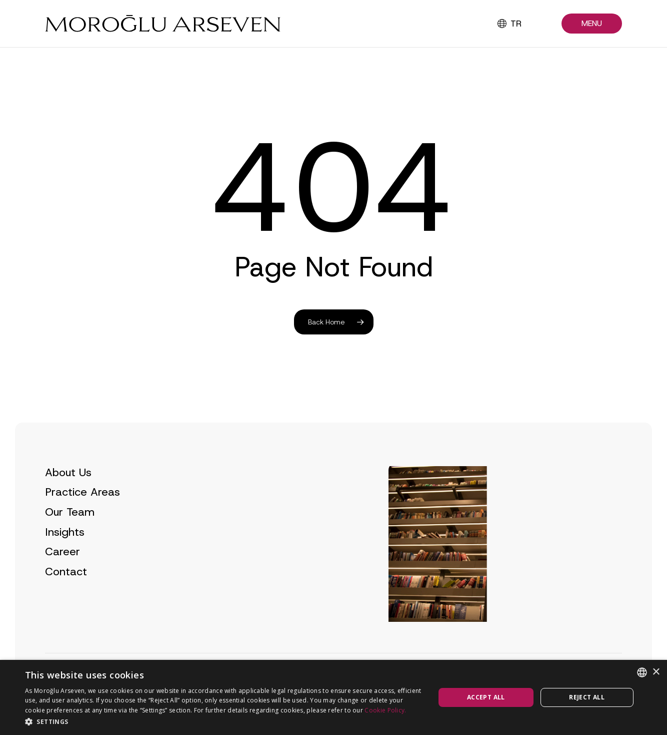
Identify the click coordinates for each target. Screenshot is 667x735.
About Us (68, 494)
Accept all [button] (486, 697)
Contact (66, 593)
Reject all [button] (586, 697)
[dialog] (333, 697)
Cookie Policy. (385, 710)
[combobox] (642, 672)
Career (62, 573)
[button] (592, 24)
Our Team (69, 533)
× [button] (656, 672)
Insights (64, 553)
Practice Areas (82, 514)
